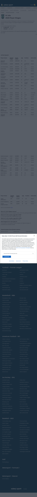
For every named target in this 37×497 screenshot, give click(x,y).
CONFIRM (6, 256)
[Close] (34, 236)
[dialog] (18, 248)
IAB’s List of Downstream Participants (23, 247)
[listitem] (18, 253)
